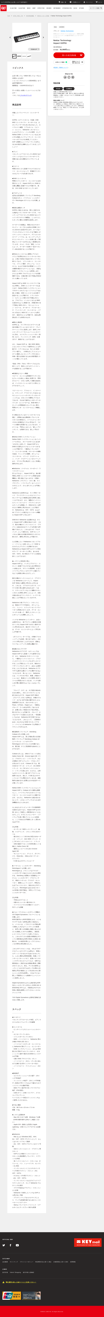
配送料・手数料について (60, 67)
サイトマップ (14, 1262)
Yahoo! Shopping (15, 1272)
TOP (8, 16)
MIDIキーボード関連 (43, 16)
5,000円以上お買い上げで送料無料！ (16, 2)
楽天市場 (5, 1272)
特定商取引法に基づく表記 (43, 1262)
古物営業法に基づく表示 (60, 1262)
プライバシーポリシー (26, 1262)
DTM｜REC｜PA (18, 16)
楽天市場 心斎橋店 (28, 1272)
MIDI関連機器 (30, 16)
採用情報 (73, 1262)
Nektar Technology (67, 31)
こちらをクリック (26, 95)
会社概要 (5, 1262)
